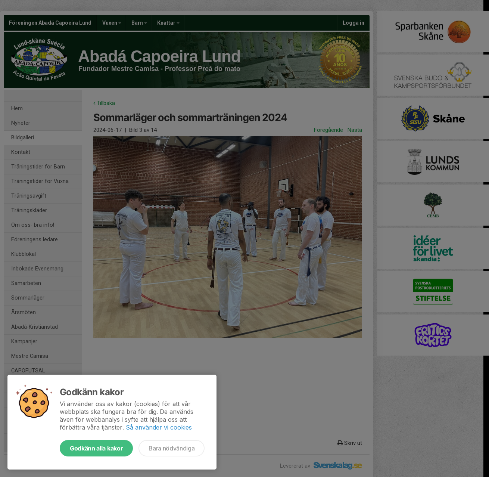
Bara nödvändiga (171, 448)
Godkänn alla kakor (96, 448)
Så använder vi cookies (159, 427)
